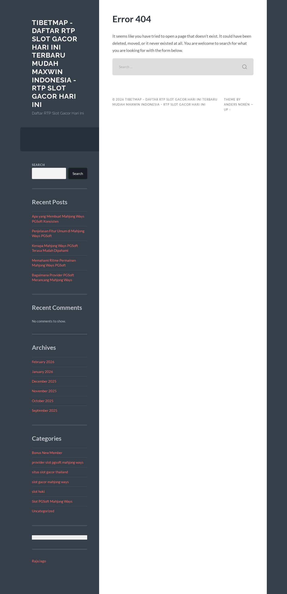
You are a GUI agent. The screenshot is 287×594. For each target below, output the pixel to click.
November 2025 (44, 391)
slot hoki (38, 491)
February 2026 (43, 362)
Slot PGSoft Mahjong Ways (52, 501)
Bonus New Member (47, 453)
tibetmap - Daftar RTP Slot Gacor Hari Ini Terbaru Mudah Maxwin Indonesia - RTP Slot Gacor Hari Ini (54, 64)
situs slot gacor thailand (50, 472)
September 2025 (44, 410)
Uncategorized (43, 511)
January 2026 (42, 372)
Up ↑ (227, 109)
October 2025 (42, 401)
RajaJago (39, 561)
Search (38, 165)
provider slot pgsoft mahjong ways (58, 462)
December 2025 (44, 381)
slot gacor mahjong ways (50, 482)
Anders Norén (237, 104)
